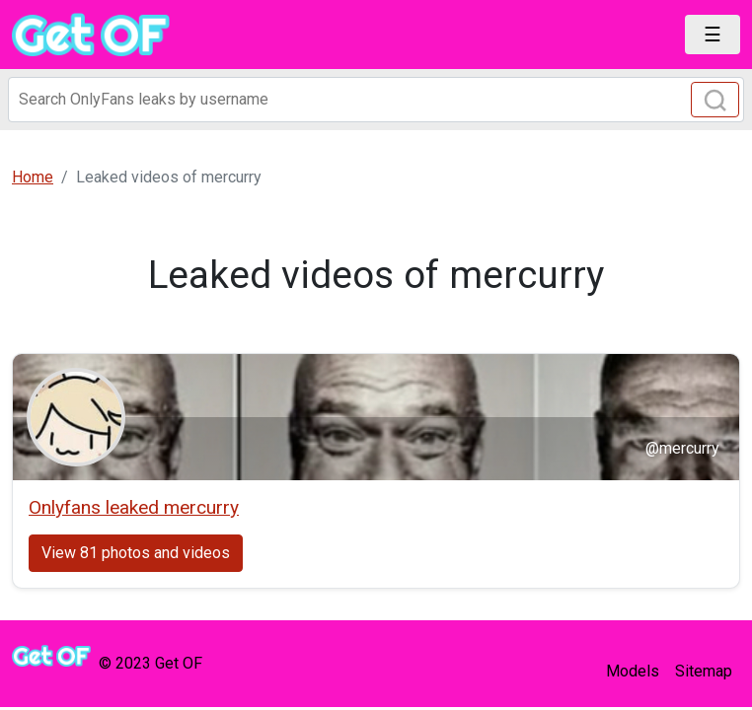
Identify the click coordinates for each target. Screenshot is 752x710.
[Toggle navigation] (712, 34)
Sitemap (703, 671)
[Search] (376, 99)
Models (632, 671)
